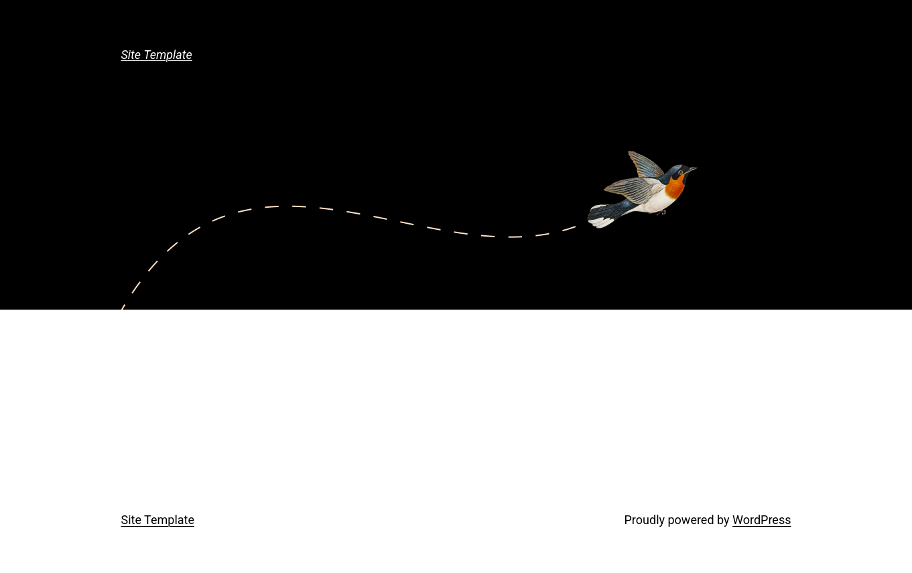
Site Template (156, 55)
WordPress (761, 520)
